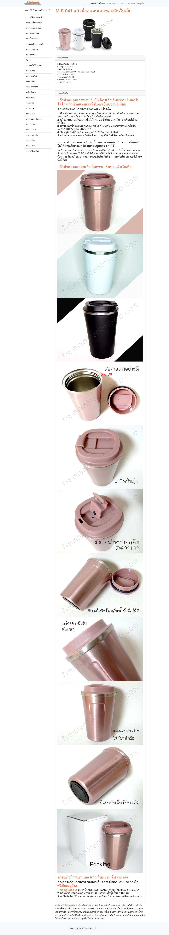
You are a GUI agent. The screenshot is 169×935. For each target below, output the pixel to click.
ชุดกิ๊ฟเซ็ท (30, 103)
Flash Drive (30, 114)
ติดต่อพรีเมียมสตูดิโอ (136, 3)
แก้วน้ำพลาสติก (32, 39)
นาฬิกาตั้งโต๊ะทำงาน (34, 65)
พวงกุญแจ (30, 108)
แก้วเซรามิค (31, 55)
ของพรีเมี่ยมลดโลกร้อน (35, 17)
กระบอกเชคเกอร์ (32, 49)
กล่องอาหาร (31, 124)
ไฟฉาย (29, 60)
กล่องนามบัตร (31, 76)
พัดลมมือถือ (30, 71)
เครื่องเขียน (30, 81)
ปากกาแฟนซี (31, 130)
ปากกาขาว (30, 146)
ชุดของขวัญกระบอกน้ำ (35, 44)
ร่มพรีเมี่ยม (30, 98)
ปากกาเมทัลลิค (32, 135)
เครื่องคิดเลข (31, 92)
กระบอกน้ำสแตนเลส (34, 23)
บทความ (123, 3)
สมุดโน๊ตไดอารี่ (32, 87)
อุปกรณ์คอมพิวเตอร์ (34, 119)
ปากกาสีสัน (30, 140)
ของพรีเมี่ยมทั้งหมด (98, 3)
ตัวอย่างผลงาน (112, 3)
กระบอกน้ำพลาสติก (33, 28)
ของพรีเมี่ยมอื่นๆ (32, 151)
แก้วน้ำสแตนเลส (32, 33)
